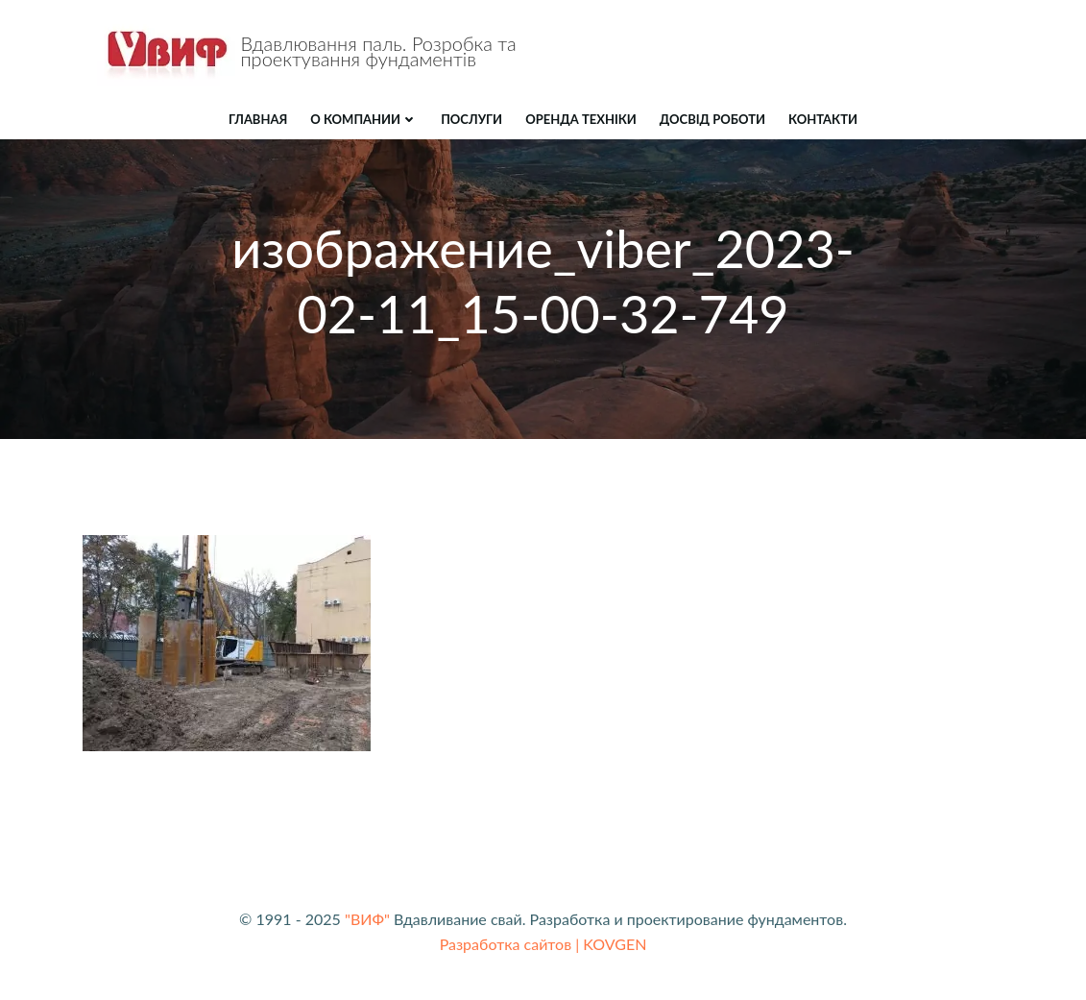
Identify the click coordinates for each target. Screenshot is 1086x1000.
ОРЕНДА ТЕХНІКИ (581, 119)
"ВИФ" (367, 919)
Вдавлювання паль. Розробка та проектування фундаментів (379, 51)
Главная (258, 119)
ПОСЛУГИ (471, 119)
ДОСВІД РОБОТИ (712, 119)
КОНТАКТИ (822, 119)
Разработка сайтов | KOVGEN (543, 944)
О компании (364, 119)
